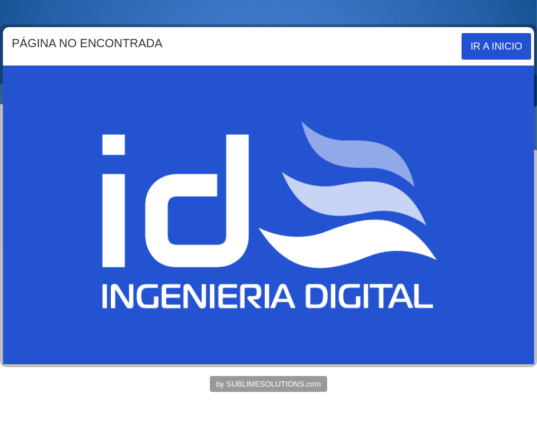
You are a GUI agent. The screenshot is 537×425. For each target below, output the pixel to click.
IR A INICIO (496, 46)
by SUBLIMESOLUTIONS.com (268, 384)
